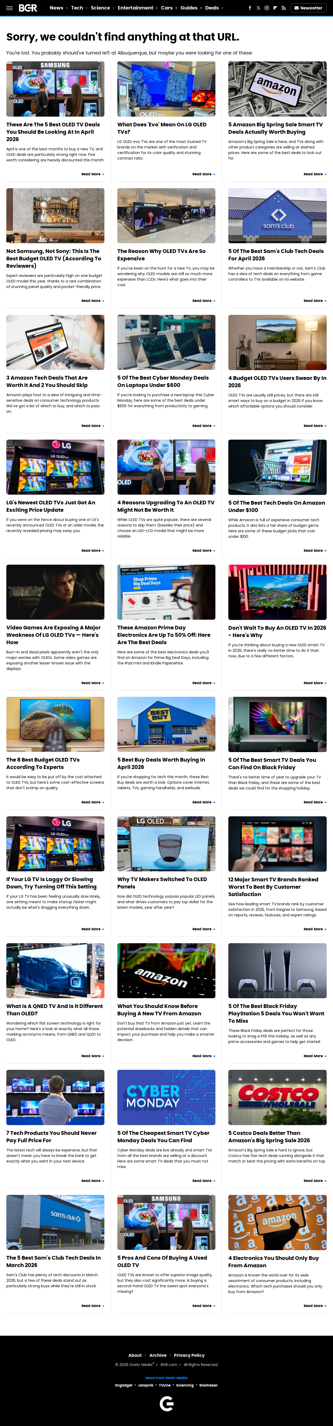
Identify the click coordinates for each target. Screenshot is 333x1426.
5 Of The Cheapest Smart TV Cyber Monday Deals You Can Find (163, 1137)
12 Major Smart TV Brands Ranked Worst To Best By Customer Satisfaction (273, 887)
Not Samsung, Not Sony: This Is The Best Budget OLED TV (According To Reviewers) (53, 258)
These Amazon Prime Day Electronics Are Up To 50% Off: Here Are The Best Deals (163, 635)
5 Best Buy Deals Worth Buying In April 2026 (161, 763)
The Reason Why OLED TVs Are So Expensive (161, 255)
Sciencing (185, 1385)
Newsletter (308, 8)
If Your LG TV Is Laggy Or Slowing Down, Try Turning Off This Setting (51, 883)
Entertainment (135, 8)
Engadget (123, 1385)
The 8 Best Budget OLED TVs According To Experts (43, 763)
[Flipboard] (275, 8)
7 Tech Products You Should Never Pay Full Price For (51, 1137)
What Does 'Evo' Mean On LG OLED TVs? (162, 128)
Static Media (140, 1365)
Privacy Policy (189, 1355)
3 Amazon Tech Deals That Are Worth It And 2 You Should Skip (47, 381)
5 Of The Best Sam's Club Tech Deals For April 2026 (276, 255)
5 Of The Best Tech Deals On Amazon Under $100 (276, 506)
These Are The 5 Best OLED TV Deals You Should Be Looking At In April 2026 (53, 132)
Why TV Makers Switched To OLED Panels (162, 883)
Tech (77, 8)
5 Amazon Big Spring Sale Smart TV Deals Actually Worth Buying (275, 128)
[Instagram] (267, 8)
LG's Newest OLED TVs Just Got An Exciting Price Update (50, 506)
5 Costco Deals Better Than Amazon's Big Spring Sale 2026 (269, 1137)
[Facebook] (250, 8)
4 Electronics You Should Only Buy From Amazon (273, 1262)
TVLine (165, 1385)
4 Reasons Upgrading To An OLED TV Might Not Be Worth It (166, 506)
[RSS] (284, 8)
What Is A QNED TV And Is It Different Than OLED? (54, 1010)
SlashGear (208, 1385)
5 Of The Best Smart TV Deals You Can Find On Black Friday (272, 764)
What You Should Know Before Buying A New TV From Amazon (159, 1010)
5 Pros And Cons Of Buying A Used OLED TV (162, 1261)
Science (100, 8)
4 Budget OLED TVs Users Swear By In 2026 (277, 382)
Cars (167, 8)
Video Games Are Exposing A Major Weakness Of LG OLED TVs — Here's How (53, 635)
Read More (90, 174)
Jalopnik (145, 1385)
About (135, 1355)
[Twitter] (258, 8)
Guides (189, 8)
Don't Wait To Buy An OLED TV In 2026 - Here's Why (277, 631)
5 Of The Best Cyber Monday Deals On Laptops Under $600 (163, 381)
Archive (158, 1355)
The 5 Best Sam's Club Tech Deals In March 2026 (53, 1261)
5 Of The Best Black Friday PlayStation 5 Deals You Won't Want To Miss (276, 1013)
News (56, 8)
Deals (212, 8)
